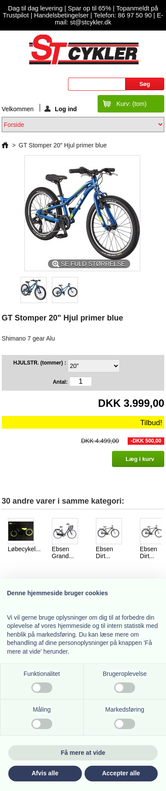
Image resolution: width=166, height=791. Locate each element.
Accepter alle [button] (121, 773)
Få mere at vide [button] (83, 752)
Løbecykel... (24, 549)
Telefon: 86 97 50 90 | (125, 15)
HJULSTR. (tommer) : (40, 363)
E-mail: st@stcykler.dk (109, 19)
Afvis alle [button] (45, 773)
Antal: (60, 382)
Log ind (60, 109)
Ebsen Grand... (63, 552)
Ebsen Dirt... (104, 552)
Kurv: (131, 103)
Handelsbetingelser (60, 15)
